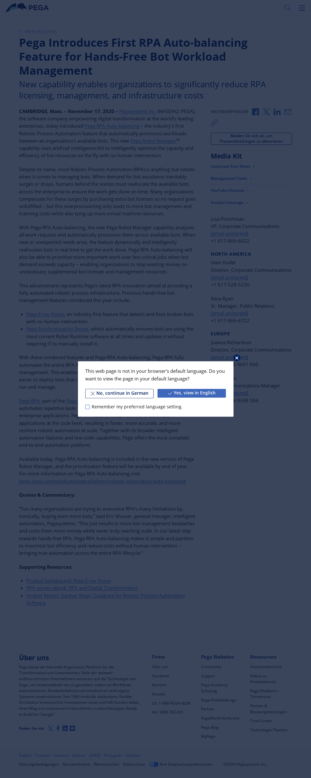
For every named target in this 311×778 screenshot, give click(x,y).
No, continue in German (119, 393)
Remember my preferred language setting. (137, 407)
